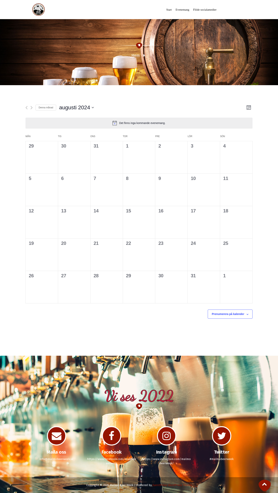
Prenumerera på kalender (228, 314)
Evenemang (182, 9)
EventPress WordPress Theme (172, 485)
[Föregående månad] (26, 107)
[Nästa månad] (32, 107)
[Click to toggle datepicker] (76, 107)
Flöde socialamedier (204, 9)
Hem (135, 55)
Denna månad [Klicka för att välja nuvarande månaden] (46, 107)
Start (169, 9)
